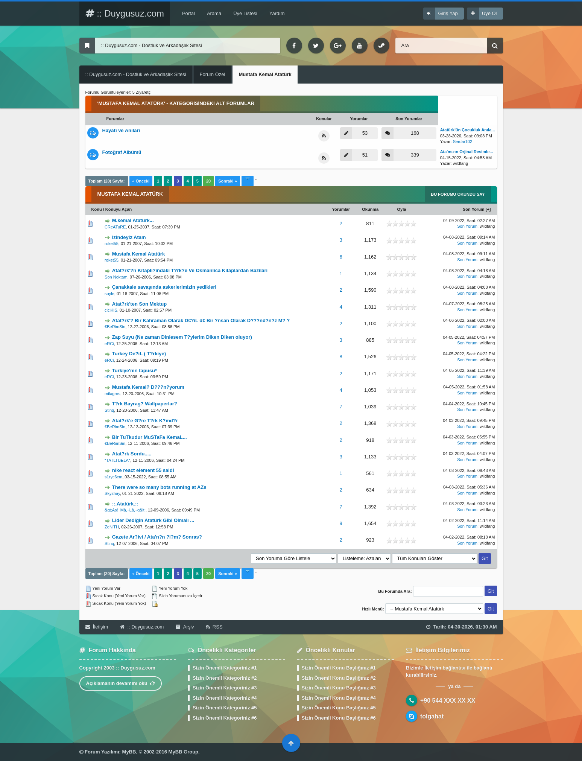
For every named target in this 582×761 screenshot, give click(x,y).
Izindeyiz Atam (129, 237)
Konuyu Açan (118, 209)
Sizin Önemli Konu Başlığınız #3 (339, 688)
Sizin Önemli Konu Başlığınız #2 (339, 678)
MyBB (129, 752)
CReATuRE (115, 227)
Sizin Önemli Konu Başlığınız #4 (339, 698)
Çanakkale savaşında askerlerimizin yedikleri (164, 287)
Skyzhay (112, 493)
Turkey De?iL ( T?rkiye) (139, 353)
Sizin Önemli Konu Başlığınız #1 (339, 668)
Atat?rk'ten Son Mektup (139, 304)
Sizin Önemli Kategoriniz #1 (225, 668)
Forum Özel (212, 74)
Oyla (401, 209)
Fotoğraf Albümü (121, 152)
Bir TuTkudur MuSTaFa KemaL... (149, 437)
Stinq (109, 410)
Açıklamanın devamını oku (120, 683)
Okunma (370, 209)
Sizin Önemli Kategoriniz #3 (225, 688)
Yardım (277, 13)
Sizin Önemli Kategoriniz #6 (225, 718)
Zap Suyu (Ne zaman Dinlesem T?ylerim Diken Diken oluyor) (182, 337)
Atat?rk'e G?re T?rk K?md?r (145, 420)
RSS (214, 627)
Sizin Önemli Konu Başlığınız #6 (339, 718)
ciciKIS (111, 310)
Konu (96, 209)
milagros (112, 393)
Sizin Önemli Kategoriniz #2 (225, 678)
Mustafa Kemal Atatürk (138, 254)
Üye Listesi (245, 13)
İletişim (96, 627)
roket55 (112, 243)
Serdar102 (462, 141)
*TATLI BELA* (117, 460)
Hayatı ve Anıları (121, 130)
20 (208, 181)
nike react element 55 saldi (143, 470)
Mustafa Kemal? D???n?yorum (148, 387)
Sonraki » (227, 181)
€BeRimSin (115, 326)
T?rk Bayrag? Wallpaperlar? (144, 403)
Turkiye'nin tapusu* (134, 370)
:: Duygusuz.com (124, 13)
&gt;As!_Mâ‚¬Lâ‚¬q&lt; (125, 510)
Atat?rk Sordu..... (132, 454)
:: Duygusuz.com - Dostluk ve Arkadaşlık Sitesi (135, 74)
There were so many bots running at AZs (159, 487)
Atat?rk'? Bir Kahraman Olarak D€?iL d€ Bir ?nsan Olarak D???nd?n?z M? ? (201, 320)
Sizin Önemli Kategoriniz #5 (225, 708)
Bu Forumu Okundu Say (458, 194)
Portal (188, 13)
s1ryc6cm (113, 477)
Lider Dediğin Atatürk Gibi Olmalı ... (153, 520)
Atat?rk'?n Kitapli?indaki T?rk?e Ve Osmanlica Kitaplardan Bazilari (189, 270)
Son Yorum (474, 209)
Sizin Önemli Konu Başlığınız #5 (339, 708)
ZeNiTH (112, 527)
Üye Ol (489, 13)
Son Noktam (116, 277)
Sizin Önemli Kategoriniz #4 (225, 698)
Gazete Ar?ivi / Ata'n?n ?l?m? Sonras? (157, 537)
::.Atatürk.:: (125, 504)
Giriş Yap (448, 13)
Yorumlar (341, 209)
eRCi (109, 343)
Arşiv (185, 627)
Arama (214, 13)
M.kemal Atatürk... (133, 220)
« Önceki (141, 181)
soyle (109, 293)
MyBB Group (183, 752)
